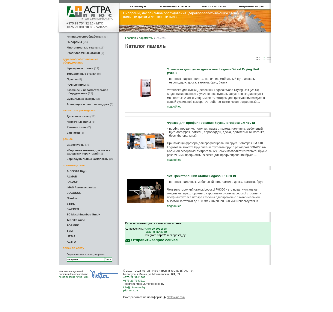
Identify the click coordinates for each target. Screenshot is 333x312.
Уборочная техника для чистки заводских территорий (88, 152)
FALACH (72, 181)
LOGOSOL (74, 192)
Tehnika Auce (76, 220)
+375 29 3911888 (156, 228)
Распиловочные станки (85, 53)
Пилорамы (77, 42)
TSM (70, 230)
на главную (138, 6)
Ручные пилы (78, 84)
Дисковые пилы (81, 116)
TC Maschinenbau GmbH (84, 214)
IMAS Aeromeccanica (81, 187)
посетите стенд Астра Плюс (74, 277)
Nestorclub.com (176, 297)
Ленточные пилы (81, 121)
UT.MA (71, 236)
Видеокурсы (78, 144)
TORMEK (73, 225)
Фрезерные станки (83, 68)
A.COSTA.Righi (77, 171)
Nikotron (72, 198)
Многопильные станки (85, 47)
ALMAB (72, 176)
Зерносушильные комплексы (90, 159)
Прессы (74, 79)
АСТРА (71, 241)
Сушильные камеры (83, 98)
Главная (130, 37)
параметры (146, 37)
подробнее (174, 106)
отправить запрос (251, 6)
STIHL (71, 203)
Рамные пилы (79, 127)
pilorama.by (130, 290)
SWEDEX (73, 209)
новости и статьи (214, 6)
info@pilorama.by (134, 287)
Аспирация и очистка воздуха (90, 104)
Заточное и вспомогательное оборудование (87, 91)
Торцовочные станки (84, 73)
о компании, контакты (175, 6)
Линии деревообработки (87, 36)
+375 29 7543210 (156, 231)
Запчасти (75, 132)
